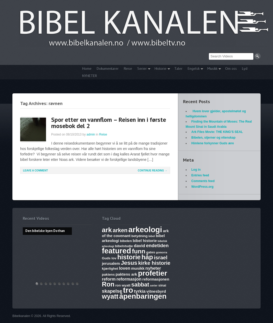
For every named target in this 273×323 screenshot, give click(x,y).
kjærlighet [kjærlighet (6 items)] (110, 269)
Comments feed (203, 181)
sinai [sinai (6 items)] (162, 285)
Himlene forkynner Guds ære (212, 143)
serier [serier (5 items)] (153, 285)
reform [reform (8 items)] (109, 279)
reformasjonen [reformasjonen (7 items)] (155, 279)
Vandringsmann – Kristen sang (73, 283)
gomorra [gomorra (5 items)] (161, 252)
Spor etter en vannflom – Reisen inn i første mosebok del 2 (108, 123)
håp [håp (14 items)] (147, 257)
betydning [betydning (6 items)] (139, 236)
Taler (178, 68)
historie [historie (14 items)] (129, 257)
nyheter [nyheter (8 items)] (153, 268)
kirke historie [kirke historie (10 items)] (154, 263)
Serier (142, 69)
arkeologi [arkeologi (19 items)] (145, 229)
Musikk (213, 69)
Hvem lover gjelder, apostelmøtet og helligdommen (41, 283)
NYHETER (89, 75)
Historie (161, 69)
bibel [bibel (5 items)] (151, 236)
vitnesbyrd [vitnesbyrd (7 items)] (156, 291)
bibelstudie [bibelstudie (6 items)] (124, 246)
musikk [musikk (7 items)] (138, 268)
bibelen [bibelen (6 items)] (126, 241)
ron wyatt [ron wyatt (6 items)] (122, 285)
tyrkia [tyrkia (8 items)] (140, 291)
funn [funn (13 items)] (138, 251)
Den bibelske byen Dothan (37, 283)
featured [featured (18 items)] (116, 251)
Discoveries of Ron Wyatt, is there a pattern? (50, 283)
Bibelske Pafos (77, 283)
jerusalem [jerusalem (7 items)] (111, 263)
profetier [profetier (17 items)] (152, 273)
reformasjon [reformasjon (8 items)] (128, 279)
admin (91, 134)
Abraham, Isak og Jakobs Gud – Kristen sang (68, 283)
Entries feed (200, 175)
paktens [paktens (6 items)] (108, 274)
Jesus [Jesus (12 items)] (129, 263)
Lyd (244, 68)
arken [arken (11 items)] (120, 230)
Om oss (231, 68)
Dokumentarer (108, 68)
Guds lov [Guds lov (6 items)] (109, 258)
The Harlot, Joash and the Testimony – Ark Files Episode (64, 283)
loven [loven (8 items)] (124, 268)
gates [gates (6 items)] (150, 252)
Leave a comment (35, 170)
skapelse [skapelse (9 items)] (112, 291)
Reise (128, 68)
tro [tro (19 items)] (128, 290)
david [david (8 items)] (139, 245)
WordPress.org (202, 187)
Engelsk (194, 69)
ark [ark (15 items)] (107, 230)
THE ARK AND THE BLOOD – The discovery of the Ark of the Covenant (46, 283)
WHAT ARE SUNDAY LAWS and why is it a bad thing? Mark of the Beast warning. (55, 283)
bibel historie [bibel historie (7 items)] (145, 240)
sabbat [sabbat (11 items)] (140, 285)
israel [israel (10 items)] (160, 257)
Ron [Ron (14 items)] (108, 284)
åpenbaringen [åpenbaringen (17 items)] (142, 296)
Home (87, 68)
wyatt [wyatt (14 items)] (110, 296)
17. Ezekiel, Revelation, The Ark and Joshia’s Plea (59, 283)
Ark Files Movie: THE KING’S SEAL (217, 132)
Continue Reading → (152, 170)
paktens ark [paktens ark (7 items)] (126, 274)
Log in (196, 169)
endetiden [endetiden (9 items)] (157, 245)
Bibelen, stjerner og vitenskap (213, 137)
